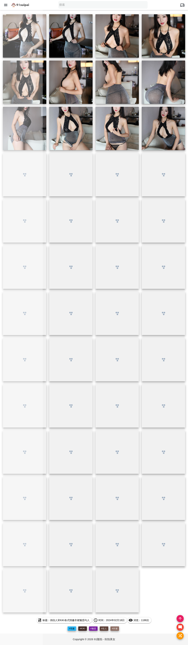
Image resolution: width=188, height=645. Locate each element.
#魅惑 (93, 628)
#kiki (82, 628)
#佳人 (104, 628)
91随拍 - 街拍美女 (105, 639)
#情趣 (72, 628)
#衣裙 (115, 628)
